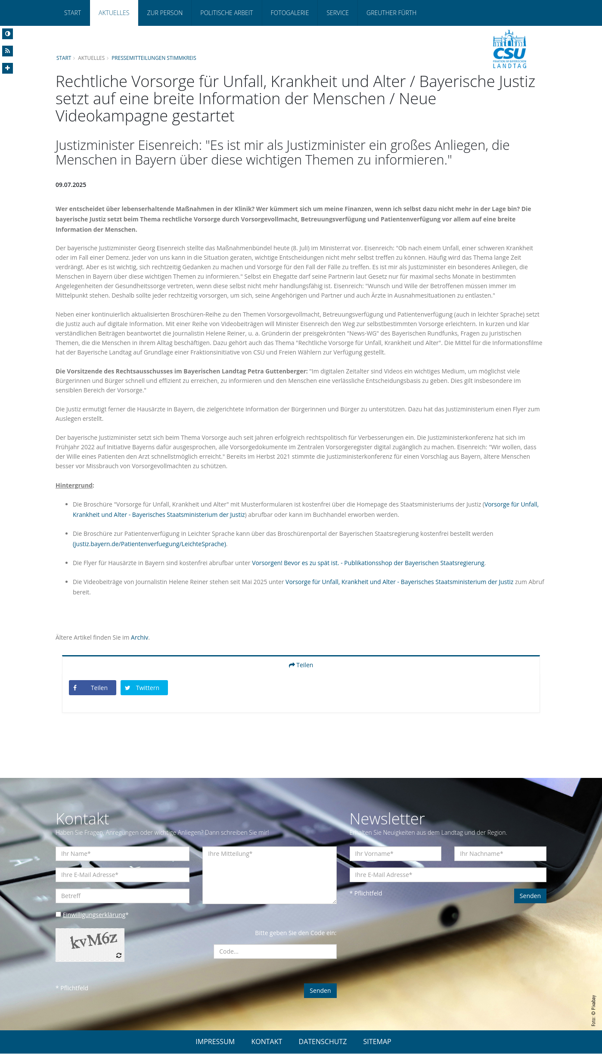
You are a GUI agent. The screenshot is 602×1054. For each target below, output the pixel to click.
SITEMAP (377, 1042)
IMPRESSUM (215, 1042)
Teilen (301, 665)
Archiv (140, 638)
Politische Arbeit (226, 13)
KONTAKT (266, 1042)
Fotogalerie (290, 13)
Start (72, 13)
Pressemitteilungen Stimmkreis (154, 57)
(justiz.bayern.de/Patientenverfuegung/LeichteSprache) (150, 544)
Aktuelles (114, 13)
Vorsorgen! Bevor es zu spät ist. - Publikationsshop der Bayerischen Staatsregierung (370, 563)
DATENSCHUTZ (323, 1042)
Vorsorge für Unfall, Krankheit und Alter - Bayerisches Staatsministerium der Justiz (401, 582)
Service (337, 13)
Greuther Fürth (391, 13)
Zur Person (165, 13)
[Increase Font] (7, 68)
